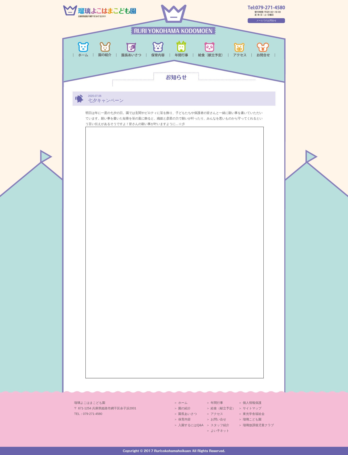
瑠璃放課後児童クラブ (258, 425)
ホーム (183, 402)
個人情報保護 (252, 402)
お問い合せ (218, 419)
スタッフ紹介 (220, 425)
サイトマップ (252, 408)
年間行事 (217, 402)
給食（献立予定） (223, 408)
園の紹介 (184, 408)
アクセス (217, 414)
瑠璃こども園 (252, 419)
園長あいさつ (187, 414)
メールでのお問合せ (266, 20)
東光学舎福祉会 (254, 414)
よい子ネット (220, 430)
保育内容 (184, 419)
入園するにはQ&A (191, 425)
